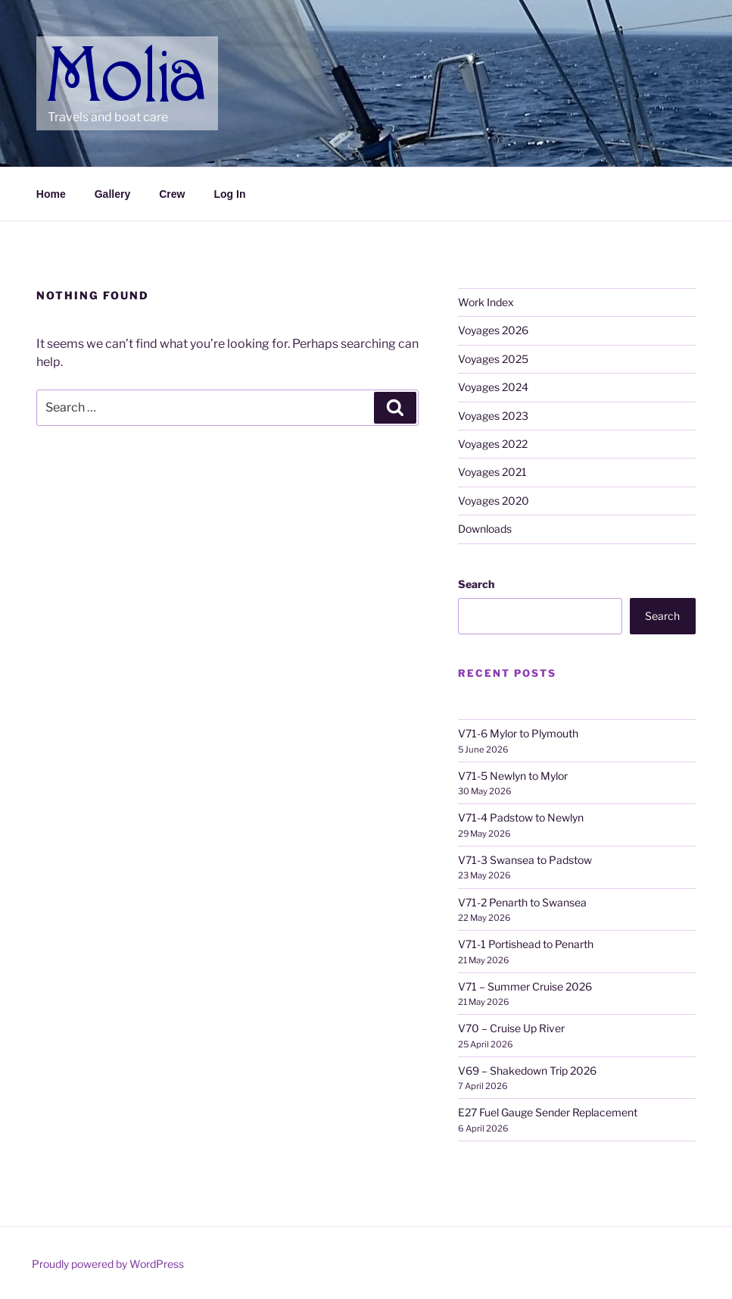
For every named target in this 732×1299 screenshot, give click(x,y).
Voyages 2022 (493, 443)
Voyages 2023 (493, 415)
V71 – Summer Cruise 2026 (525, 986)
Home (51, 194)
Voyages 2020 (493, 500)
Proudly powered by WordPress (108, 1263)
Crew (172, 194)
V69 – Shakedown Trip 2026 (527, 1070)
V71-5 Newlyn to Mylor (513, 775)
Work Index (486, 302)
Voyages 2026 (493, 330)
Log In (229, 194)
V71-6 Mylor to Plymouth (518, 733)
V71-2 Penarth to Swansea (522, 902)
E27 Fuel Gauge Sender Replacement (547, 1112)
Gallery (112, 194)
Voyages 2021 (492, 471)
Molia (76, 53)
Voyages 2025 (493, 358)
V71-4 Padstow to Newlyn (521, 817)
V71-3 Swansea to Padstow (525, 859)
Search (476, 584)
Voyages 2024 (493, 386)
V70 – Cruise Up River (511, 1028)
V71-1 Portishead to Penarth (525, 943)
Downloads (485, 528)
